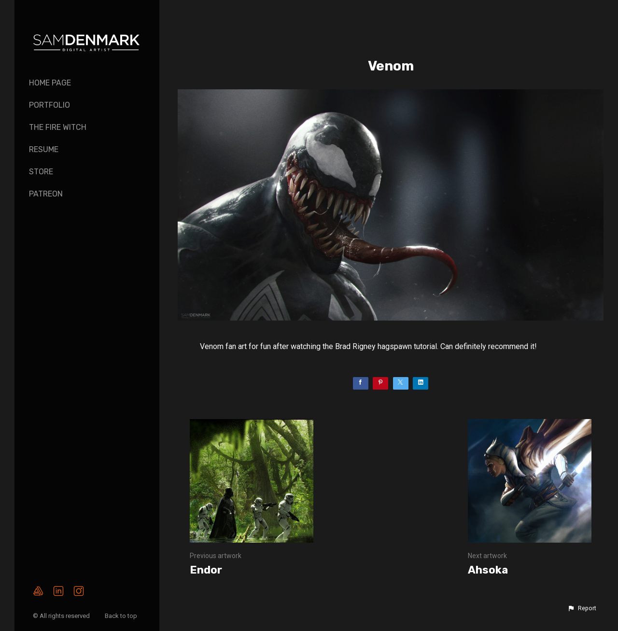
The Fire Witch (57, 127)
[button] (581, 608)
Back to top (122, 615)
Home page (50, 82)
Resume (43, 149)
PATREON (46, 193)
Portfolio (49, 105)
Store (41, 171)
